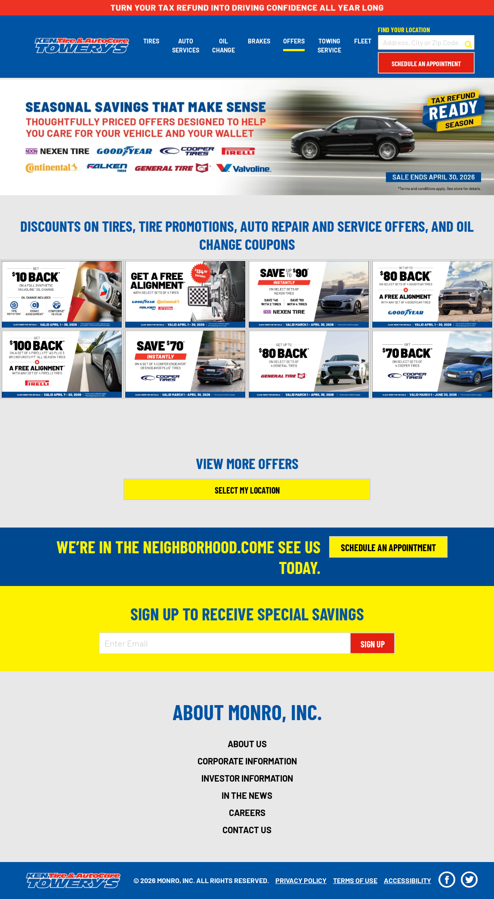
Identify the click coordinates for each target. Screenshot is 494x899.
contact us (247, 830)
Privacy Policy (301, 880)
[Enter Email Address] (225, 643)
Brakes (259, 41)
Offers (294, 41)
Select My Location (247, 490)
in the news (247, 795)
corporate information (247, 761)
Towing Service (329, 45)
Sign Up (373, 644)
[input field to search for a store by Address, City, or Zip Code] (426, 42)
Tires (151, 41)
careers (247, 812)
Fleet (362, 41)
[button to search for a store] (468, 42)
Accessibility (407, 880)
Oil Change (223, 45)
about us (247, 744)
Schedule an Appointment (426, 63)
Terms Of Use (355, 880)
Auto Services (185, 45)
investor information (247, 778)
